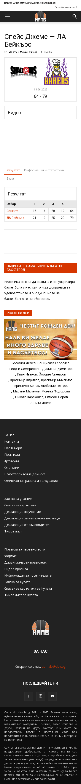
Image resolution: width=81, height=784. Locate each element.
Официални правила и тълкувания (31, 480)
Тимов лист (13, 531)
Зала (10, 178)
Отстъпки (11, 467)
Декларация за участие (22, 511)
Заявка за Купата (17, 582)
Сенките (12, 211)
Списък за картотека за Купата (28, 588)
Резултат (13, 170)
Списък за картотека (20, 505)
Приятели (12, 454)
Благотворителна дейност (25, 474)
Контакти (11, 441)
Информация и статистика (44, 170)
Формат (10, 556)
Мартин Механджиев (22, 51)
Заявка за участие (18, 498)
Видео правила (16, 569)
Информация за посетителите (28, 575)
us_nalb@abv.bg (54, 666)
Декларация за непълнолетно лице (32, 518)
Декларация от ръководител (26, 524)
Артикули (11, 461)
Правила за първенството (24, 549)
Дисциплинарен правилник (25, 562)
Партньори (13, 448)
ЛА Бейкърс (15, 218)
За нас (9, 435)
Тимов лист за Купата (21, 595)
